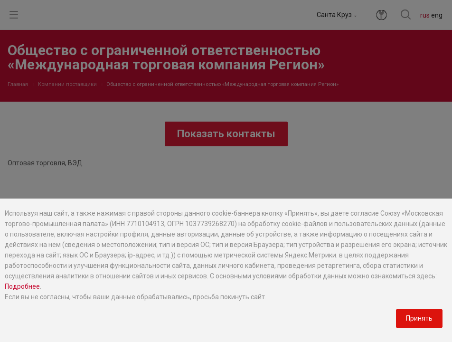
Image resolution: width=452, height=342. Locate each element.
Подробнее (22, 286)
